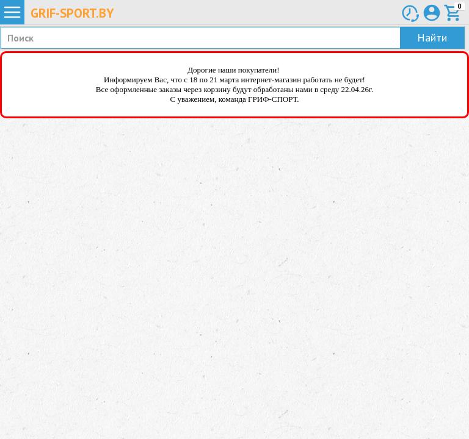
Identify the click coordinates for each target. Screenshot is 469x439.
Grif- (72, 13)
